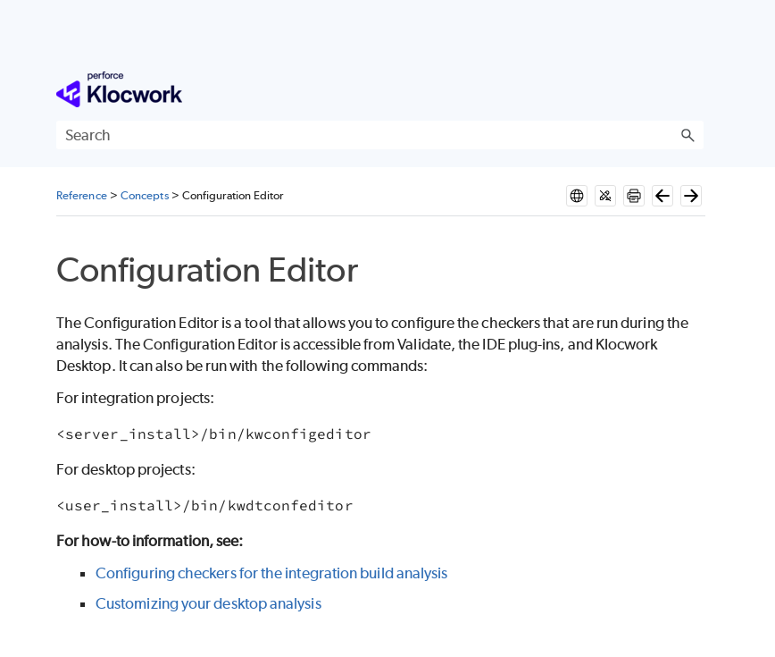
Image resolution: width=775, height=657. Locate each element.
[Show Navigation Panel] (693, 89)
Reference (81, 195)
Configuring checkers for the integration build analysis (271, 573)
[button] (687, 135)
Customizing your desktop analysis (208, 603)
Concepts (145, 195)
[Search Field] (380, 135)
